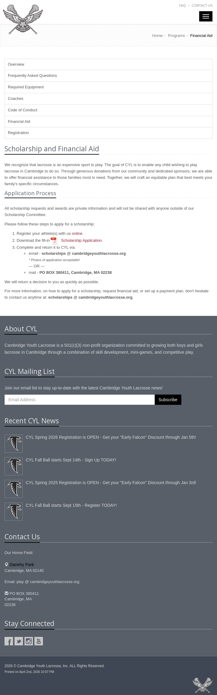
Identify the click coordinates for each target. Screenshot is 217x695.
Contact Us (202, 5)
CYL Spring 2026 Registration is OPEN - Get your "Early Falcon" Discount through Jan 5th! (111, 437)
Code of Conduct (22, 110)
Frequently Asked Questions (32, 75)
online (77, 233)
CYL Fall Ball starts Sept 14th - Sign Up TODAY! (71, 459)
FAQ (182, 5)
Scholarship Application (81, 240)
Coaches (15, 98)
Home (157, 35)
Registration (18, 132)
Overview (16, 64)
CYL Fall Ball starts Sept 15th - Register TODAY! (71, 505)
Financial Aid (19, 121)
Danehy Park (22, 564)
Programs (176, 35)
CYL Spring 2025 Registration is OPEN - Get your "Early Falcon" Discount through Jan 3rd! (111, 482)
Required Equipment (26, 87)
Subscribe (168, 399)
